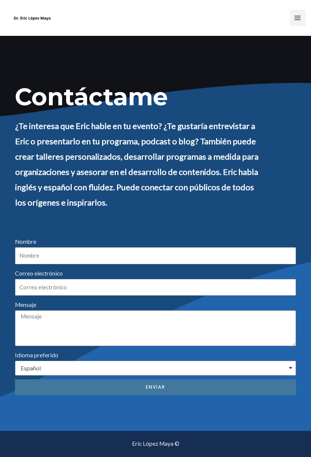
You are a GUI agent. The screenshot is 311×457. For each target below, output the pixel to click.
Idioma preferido (36, 355)
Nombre (25, 241)
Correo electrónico (39, 273)
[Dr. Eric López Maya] (32, 18)
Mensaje (25, 304)
